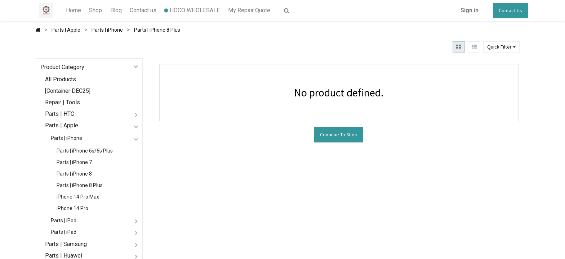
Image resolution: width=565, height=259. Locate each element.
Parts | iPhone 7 (74, 162)
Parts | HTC (59, 113)
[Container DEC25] (67, 90)
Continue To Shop (338, 134)
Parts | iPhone (66, 138)
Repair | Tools (62, 102)
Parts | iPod (63, 220)
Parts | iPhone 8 (74, 174)
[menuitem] (73, 10)
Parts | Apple (61, 125)
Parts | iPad (63, 232)
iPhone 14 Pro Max (78, 197)
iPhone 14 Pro (72, 208)
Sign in (470, 10)
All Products (60, 79)
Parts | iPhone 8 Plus (80, 185)
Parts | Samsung (66, 244)
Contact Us (510, 10)
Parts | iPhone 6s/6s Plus (85, 151)
